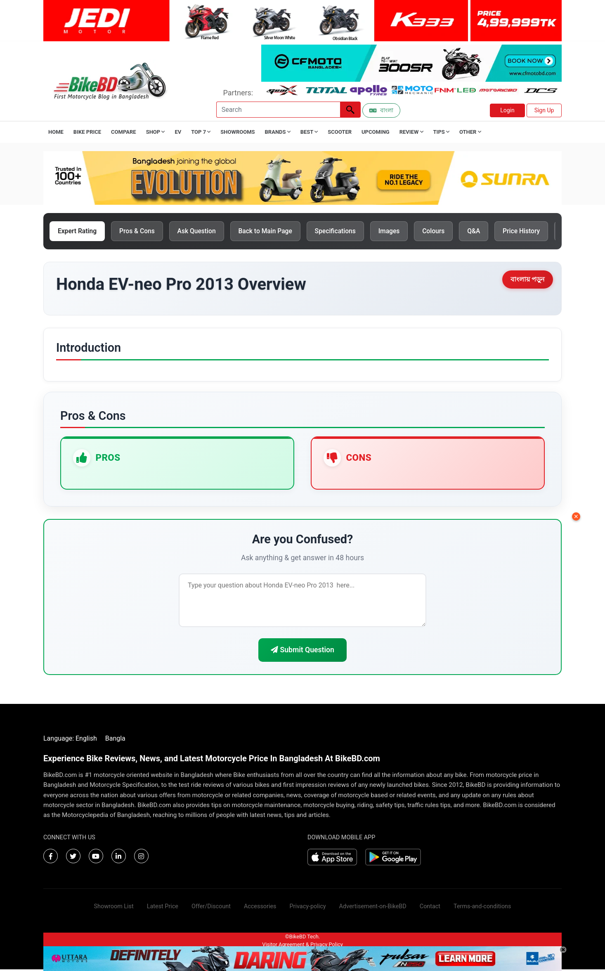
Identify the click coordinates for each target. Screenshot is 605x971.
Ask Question (200, 231)
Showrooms (237, 132)
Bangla (115, 740)
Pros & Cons (140, 231)
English (86, 740)
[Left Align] (350, 110)
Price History (536, 231)
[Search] (278, 110)
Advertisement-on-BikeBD (372, 908)
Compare (123, 132)
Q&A (486, 231)
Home (56, 132)
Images (399, 231)
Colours (445, 231)
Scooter (340, 132)
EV (178, 132)
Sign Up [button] (544, 110)
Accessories (260, 908)
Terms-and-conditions (482, 908)
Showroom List (114, 908)
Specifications (344, 231)
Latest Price (162, 908)
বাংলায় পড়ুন (527, 280)
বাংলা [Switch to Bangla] (381, 110)
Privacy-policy (307, 908)
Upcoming (376, 132)
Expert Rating (78, 231)
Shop (155, 132)
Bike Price (87, 132)
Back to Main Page (272, 231)
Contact (430, 908)
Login (507, 110)
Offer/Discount (211, 908)
